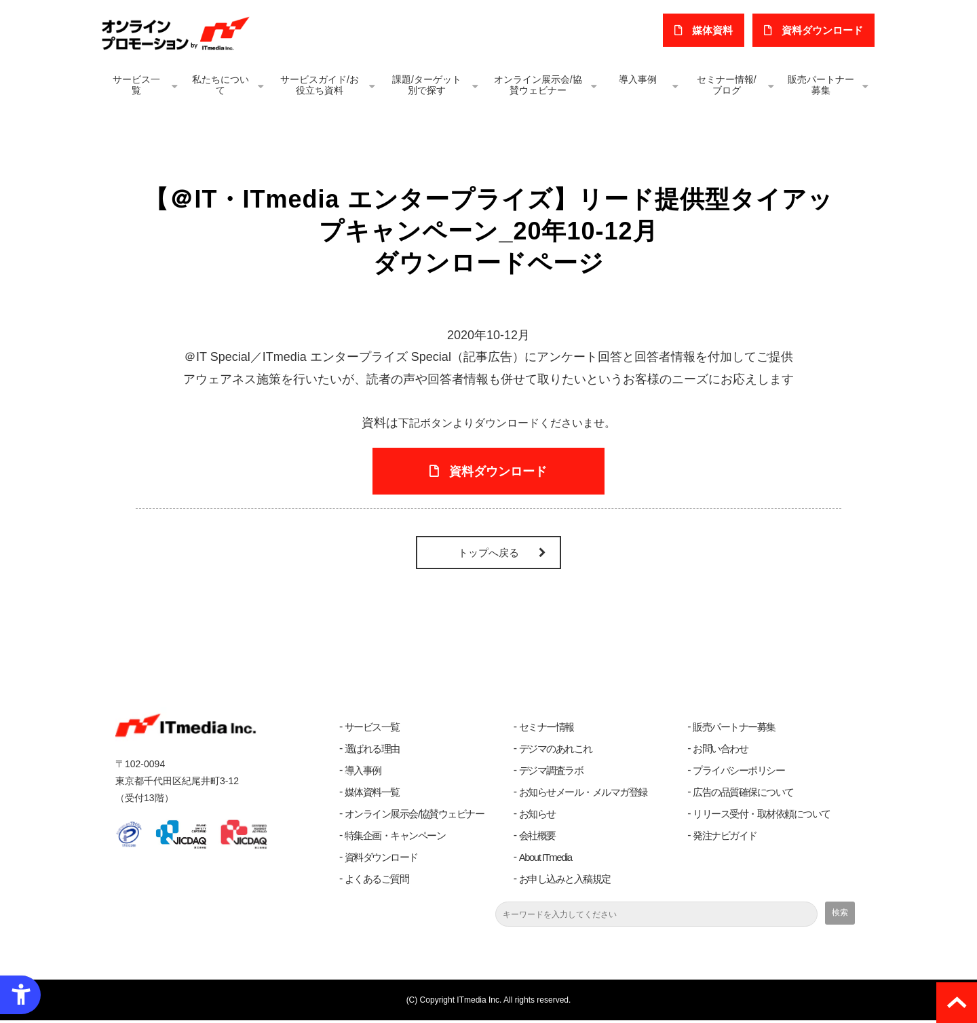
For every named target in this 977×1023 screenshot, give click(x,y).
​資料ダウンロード (823, 30)
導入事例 (638, 79)
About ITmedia (545, 860)
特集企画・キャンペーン (395, 838)
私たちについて (220, 85)
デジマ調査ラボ (551, 773)
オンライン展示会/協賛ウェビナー (538, 85)
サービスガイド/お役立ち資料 (319, 85)
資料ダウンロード (381, 860)
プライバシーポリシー (738, 773)
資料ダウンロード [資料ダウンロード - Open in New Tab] (499, 473)
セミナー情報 (546, 729)
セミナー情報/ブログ (726, 85)
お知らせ (537, 816)
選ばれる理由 (372, 751)
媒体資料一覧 (372, 794)
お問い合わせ (720, 751)
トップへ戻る (488, 555)
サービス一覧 (136, 85)
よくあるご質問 (377, 881)
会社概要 (537, 838)
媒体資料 (714, 30)
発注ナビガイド (725, 838)
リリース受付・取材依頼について (761, 816)
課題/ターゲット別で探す (426, 85)
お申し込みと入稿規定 (565, 881)
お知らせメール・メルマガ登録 (583, 794)
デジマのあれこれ (555, 751)
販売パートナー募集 (821, 85)
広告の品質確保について (743, 794)
